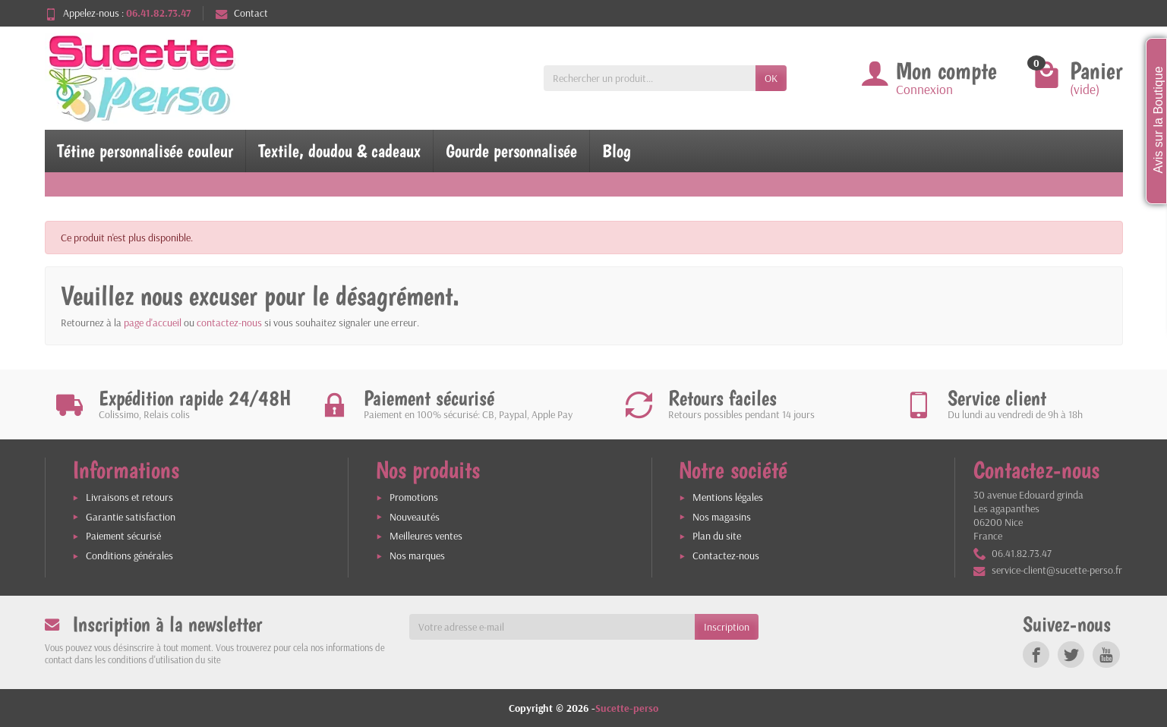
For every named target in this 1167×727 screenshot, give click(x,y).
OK (771, 78)
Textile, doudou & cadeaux (339, 151)
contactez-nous (229, 322)
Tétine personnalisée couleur (145, 151)
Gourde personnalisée (511, 151)
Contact (242, 13)
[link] (1036, 654)
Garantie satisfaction (130, 517)
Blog (616, 151)
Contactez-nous (725, 555)
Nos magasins (721, 517)
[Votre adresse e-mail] (552, 627)
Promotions (414, 497)
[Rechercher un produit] (649, 78)
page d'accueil (152, 322)
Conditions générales (129, 555)
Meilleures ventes (426, 536)
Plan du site (716, 536)
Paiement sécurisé (123, 536)
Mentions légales (727, 497)
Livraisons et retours (129, 497)
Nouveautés (415, 517)
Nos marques (417, 555)
